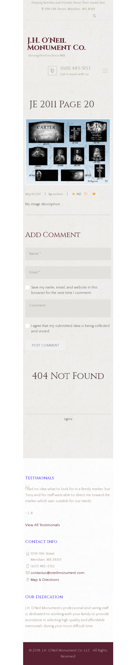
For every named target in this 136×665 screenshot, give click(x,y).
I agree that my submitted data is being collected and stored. (70, 328)
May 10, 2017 (33, 194)
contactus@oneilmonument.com (57, 573)
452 (79, 194)
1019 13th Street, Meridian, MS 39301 (70, 9)
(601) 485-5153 (75, 68)
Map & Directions (45, 580)
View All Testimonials (42, 525)
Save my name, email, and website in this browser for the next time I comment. (64, 290)
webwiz (58, 194)
